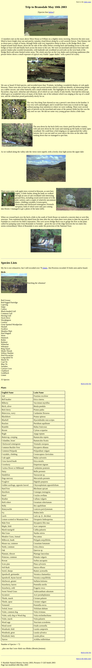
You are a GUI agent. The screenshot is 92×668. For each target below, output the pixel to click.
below (51, 12)
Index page (87, 2)
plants (45, 268)
